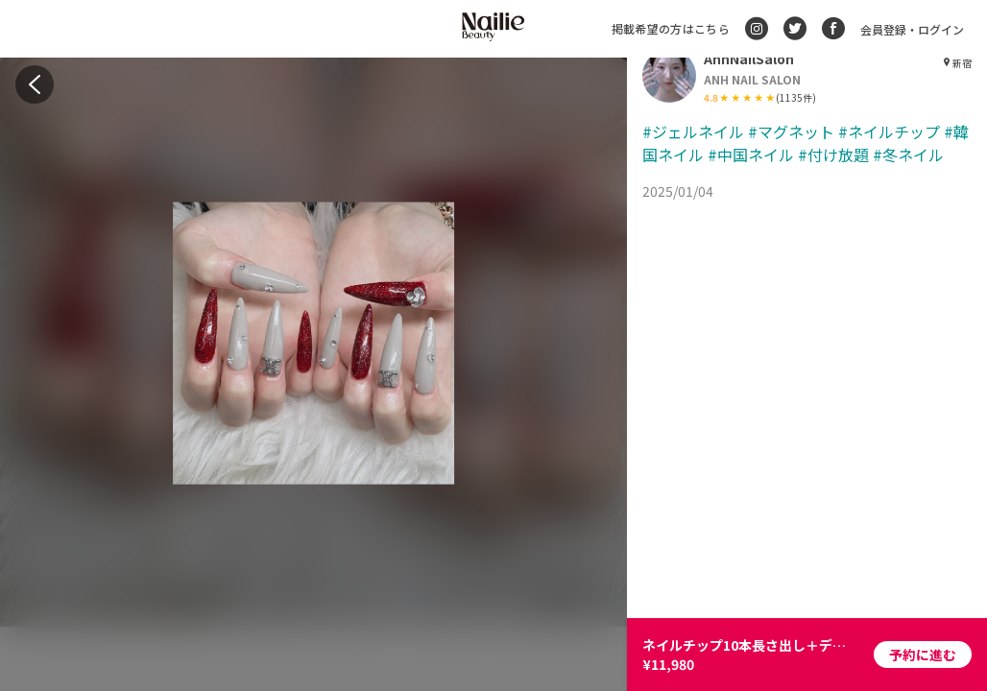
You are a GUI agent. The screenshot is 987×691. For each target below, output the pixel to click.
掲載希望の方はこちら (671, 28)
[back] (34, 84)
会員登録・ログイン (912, 29)
